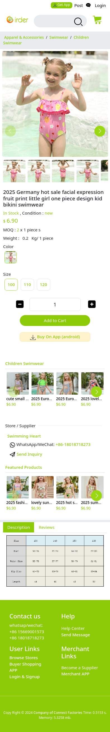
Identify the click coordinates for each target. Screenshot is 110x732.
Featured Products (23, 467)
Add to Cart (55, 320)
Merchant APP (75, 673)
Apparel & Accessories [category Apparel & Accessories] (24, 37)
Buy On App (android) (55, 336)
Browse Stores (23, 657)
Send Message (75, 634)
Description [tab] (18, 527)
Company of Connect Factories (58, 712)
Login (100, 5)
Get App (61, 4)
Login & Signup (24, 676)
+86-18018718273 (73, 444)
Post (78, 5)
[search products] (77, 22)
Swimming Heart (24, 436)
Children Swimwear (24, 363)
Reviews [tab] (46, 527)
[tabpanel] (55, 563)
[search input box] (55, 21)
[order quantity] (55, 304)
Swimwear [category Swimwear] (58, 37)
